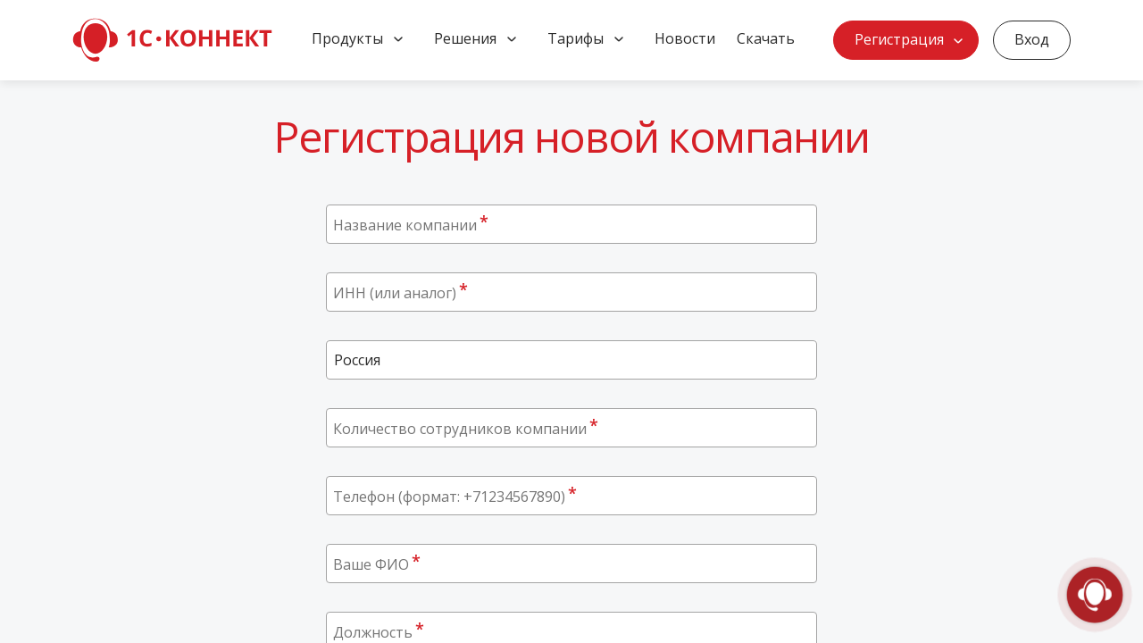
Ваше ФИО (377, 563)
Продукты (347, 38)
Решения (465, 38)
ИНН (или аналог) (400, 292)
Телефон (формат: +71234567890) (455, 495)
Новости (685, 38)
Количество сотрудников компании (465, 427)
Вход (1031, 39)
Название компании (410, 224)
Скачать (766, 38)
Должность (378, 631)
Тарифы (575, 38)
